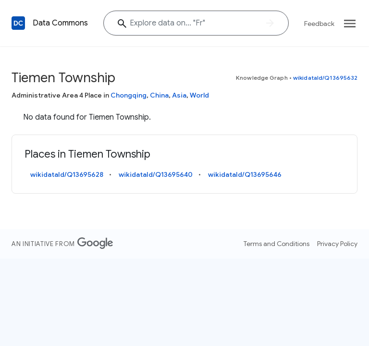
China (159, 95)
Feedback (319, 23)
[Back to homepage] (18, 23)
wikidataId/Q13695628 (66, 174)
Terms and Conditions (276, 243)
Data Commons (60, 23)
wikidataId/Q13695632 (325, 77)
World (199, 95)
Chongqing (129, 95)
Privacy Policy (337, 243)
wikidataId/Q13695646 (245, 174)
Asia (179, 95)
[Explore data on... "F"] (196, 23)
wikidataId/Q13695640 (156, 174)
